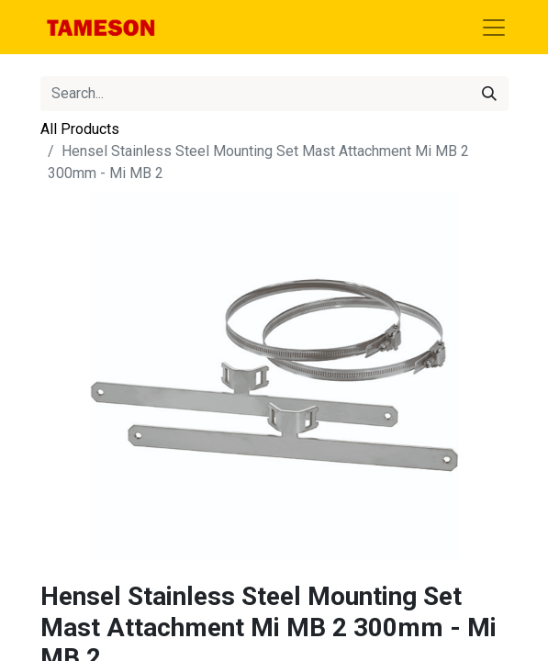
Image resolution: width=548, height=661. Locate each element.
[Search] (489, 93)
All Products (79, 129)
